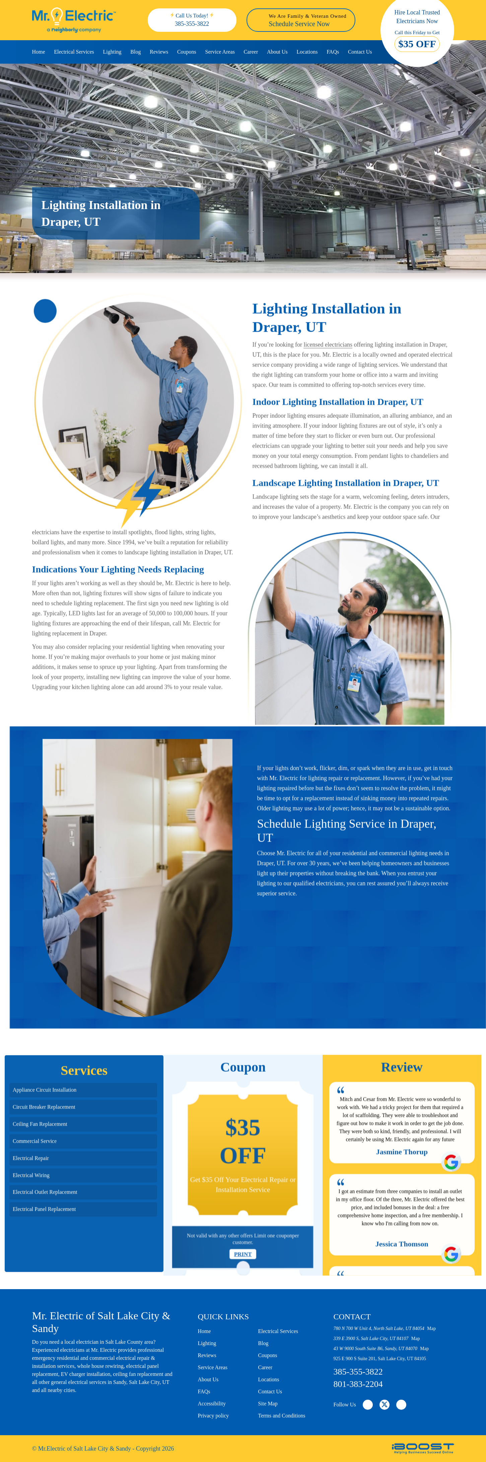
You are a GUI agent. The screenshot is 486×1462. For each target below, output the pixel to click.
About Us (277, 52)
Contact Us (360, 52)
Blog (135, 52)
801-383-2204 (358, 1384)
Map (431, 1328)
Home (38, 52)
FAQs (333, 52)
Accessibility (212, 1403)
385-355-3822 (191, 24)
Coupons (186, 52)
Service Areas (219, 52)
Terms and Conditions (281, 1415)
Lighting (112, 52)
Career (251, 52)
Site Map (268, 1403)
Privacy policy (213, 1415)
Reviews (159, 52)
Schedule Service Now (299, 23)
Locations (307, 52)
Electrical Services (74, 52)
